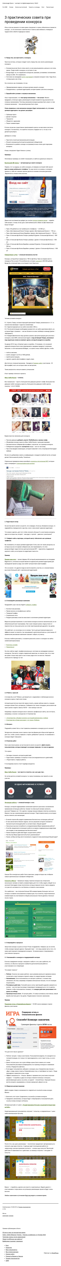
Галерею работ (37, 363)
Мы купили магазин (12, 1252)
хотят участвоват (27, 77)
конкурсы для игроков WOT (39, 461)
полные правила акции (40, 220)
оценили (38, 261)
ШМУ (7, 1260)
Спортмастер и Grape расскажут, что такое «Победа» (23, 720)
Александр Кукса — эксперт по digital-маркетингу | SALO (20, 3)
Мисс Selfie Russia (10, 377)
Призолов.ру (10, 647)
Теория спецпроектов (24, 1207)
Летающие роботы (11, 802)
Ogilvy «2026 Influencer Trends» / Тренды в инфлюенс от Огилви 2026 (24, 1235)
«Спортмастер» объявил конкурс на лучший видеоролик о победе (27, 718)
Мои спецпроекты (11, 1250)
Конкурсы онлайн (11, 645)
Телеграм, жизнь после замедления (14, 1237)
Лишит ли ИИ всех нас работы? (12, 1239)
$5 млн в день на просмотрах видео (14, 1232)
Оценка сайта (10, 1254)
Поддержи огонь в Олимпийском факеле (18, 1004)
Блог (7, 1245)
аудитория (5, 1215)
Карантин (9, 1247)
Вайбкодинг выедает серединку (13, 1241)
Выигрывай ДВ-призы (12, 163)
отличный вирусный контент (25, 463)
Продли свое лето (10, 559)
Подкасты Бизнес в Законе (14, 1256)
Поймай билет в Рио (11, 255)
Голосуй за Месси (10, 881)
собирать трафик (31, 604)
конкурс (11, 1215)
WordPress (55, 1253)
